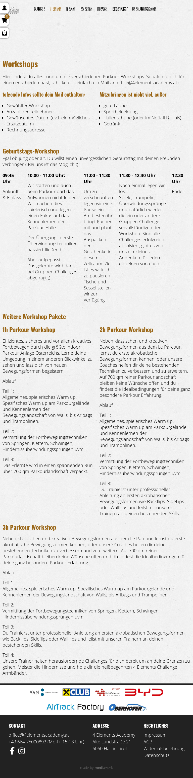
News (102, 9)
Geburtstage (144, 9)
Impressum (155, 735)
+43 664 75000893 (27, 742)
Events (86, 9)
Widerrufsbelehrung (163, 748)
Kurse (39, 9)
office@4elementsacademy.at (39, 735)
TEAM (70, 9)
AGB (147, 742)
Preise (55, 9)
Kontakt (119, 9)
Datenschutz (156, 755)
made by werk (96, 767)
